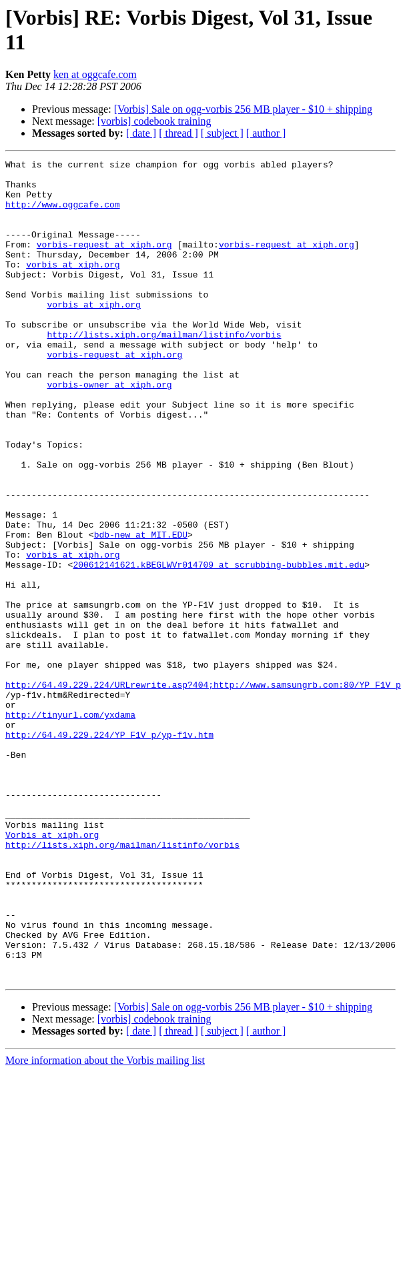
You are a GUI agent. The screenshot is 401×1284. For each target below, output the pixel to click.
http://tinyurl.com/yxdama (70, 826)
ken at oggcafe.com (95, 74)
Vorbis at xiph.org (52, 971)
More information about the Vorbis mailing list (105, 1224)
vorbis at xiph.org (72, 286)
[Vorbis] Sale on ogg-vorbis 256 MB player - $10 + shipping (243, 109)
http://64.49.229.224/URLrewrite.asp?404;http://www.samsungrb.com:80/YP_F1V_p (203, 790)
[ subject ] (222, 133)
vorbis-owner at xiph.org (109, 430)
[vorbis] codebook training (154, 121)
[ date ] (141, 133)
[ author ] (266, 133)
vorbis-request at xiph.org (104, 262)
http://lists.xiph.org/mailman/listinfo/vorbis (164, 370)
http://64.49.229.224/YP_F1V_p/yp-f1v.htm (109, 850)
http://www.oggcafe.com (62, 214)
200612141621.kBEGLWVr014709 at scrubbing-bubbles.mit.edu (218, 646)
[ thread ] (178, 133)
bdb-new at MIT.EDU (140, 610)
